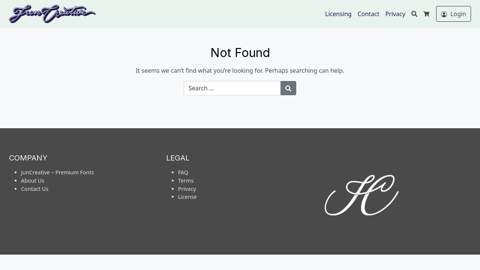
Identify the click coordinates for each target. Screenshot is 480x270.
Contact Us (34, 188)
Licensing (338, 14)
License (187, 196)
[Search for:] (232, 88)
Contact (369, 14)
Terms (186, 180)
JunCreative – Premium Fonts (57, 172)
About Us (32, 180)
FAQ (183, 172)
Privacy (395, 14)
